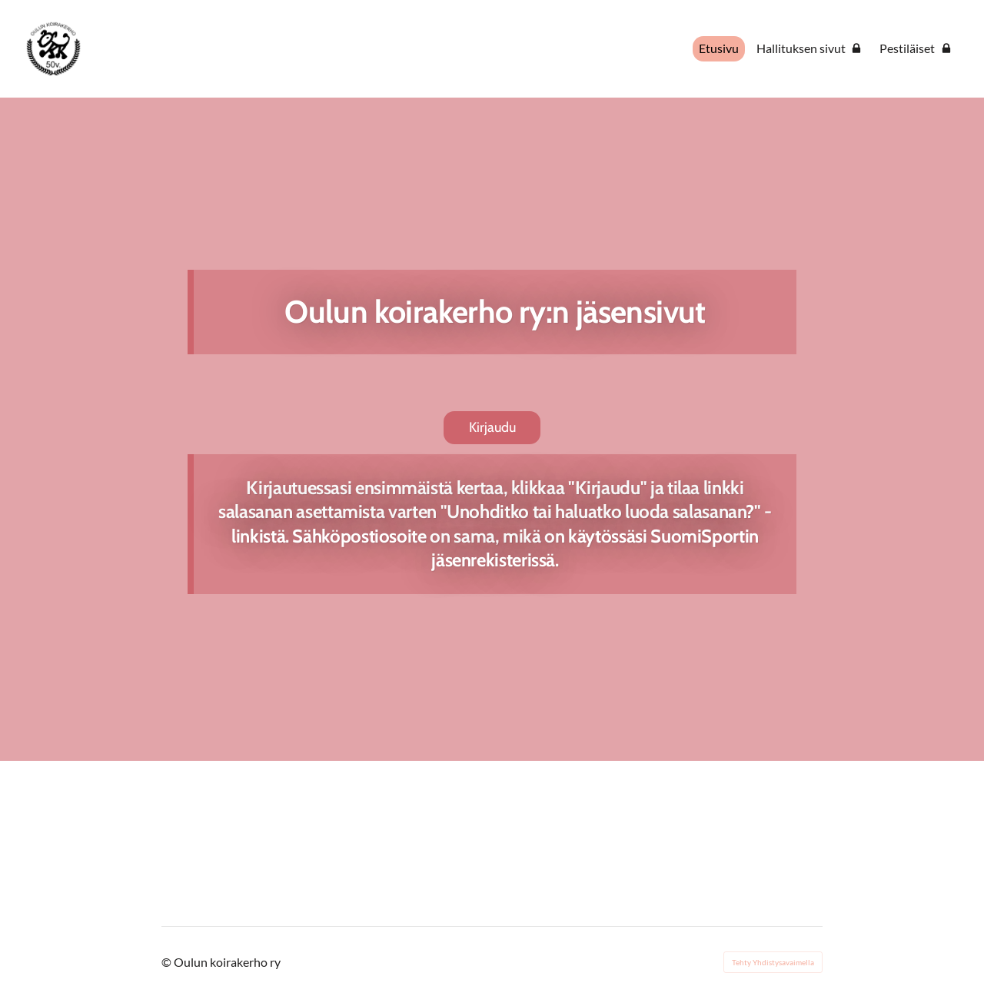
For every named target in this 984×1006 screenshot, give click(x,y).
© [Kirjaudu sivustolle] (167, 962)
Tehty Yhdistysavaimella (773, 962)
